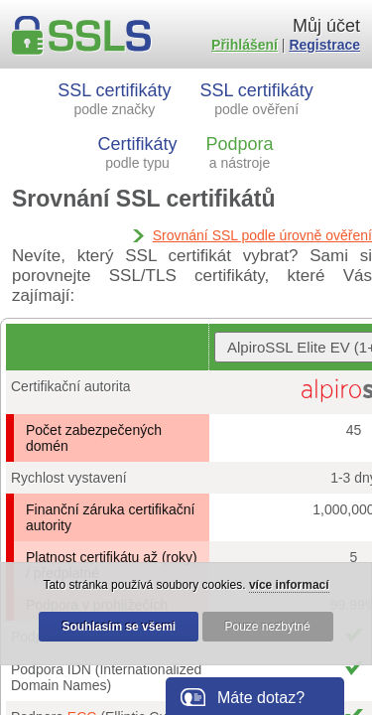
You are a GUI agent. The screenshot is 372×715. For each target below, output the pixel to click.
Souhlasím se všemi (119, 627)
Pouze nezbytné (267, 627)
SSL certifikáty (114, 98)
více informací (289, 585)
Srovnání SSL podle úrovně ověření (262, 235)
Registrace (324, 45)
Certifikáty (138, 152)
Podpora (239, 152)
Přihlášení (244, 45)
